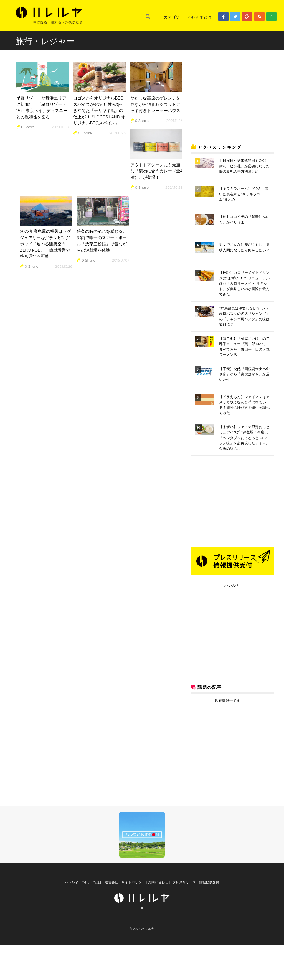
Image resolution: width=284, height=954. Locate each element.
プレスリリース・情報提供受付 (195, 891)
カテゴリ (171, 16)
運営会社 (111, 891)
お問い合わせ (158, 891)
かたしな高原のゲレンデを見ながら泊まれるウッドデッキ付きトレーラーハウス (155, 104)
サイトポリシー (133, 891)
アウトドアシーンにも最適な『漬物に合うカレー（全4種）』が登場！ (156, 171)
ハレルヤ (232, 585)
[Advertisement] (232, 95)
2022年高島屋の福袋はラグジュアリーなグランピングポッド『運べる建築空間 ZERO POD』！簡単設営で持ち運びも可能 (45, 244)
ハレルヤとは (199, 16)
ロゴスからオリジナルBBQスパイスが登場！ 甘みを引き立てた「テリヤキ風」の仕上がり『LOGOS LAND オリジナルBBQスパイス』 (99, 110)
